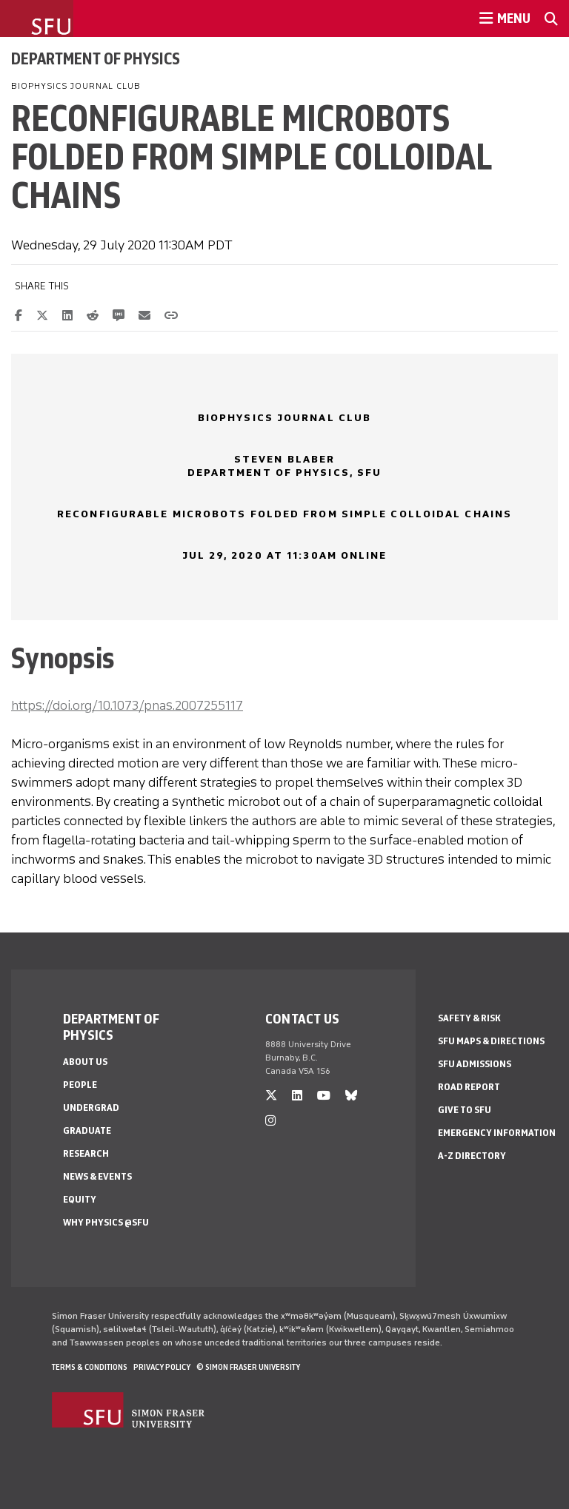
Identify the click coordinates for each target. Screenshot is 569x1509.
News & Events (97, 1176)
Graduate (87, 1130)
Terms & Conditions (89, 1367)
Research (86, 1153)
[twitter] (271, 1096)
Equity (79, 1199)
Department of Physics (95, 58)
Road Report (469, 1087)
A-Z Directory (472, 1155)
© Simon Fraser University (248, 1367)
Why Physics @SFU (106, 1222)
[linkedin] (297, 1096)
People (80, 1084)
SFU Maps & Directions (491, 1041)
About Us (85, 1061)
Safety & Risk (469, 1018)
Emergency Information (497, 1132)
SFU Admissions (474, 1064)
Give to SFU (464, 1109)
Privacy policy (161, 1367)
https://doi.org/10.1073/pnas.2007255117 (127, 705)
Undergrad (91, 1107)
